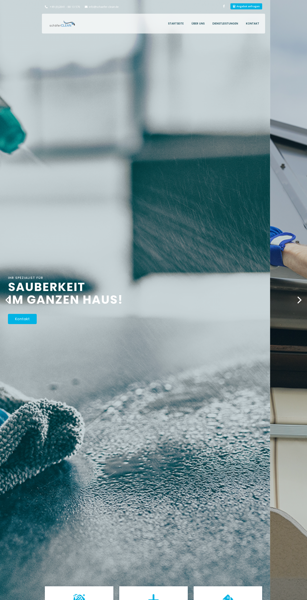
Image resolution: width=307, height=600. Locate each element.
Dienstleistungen (225, 23)
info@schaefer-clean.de (104, 7)
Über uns (198, 23)
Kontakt (252, 23)
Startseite (176, 23)
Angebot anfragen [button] (248, 6)
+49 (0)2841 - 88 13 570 (64, 7)
